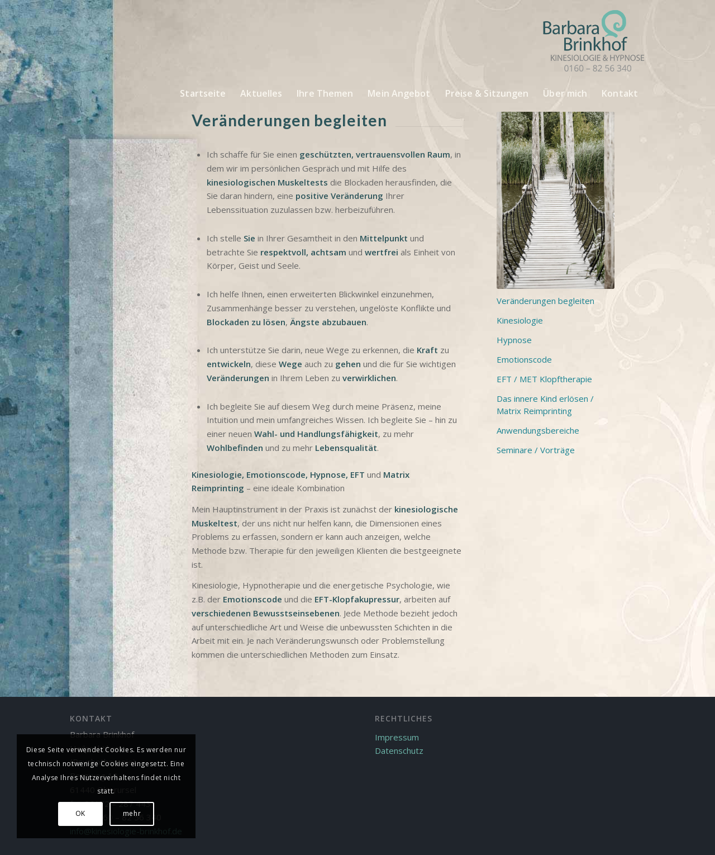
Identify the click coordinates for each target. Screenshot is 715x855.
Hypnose (328, 474)
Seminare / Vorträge (536, 449)
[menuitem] (203, 93)
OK (80, 813)
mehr (132, 813)
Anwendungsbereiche (538, 430)
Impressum (397, 737)
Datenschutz (399, 750)
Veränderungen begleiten (545, 300)
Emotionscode (276, 474)
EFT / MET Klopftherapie (544, 378)
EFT (358, 474)
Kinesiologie (217, 474)
